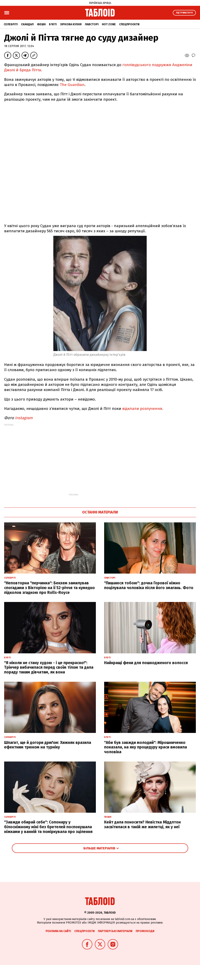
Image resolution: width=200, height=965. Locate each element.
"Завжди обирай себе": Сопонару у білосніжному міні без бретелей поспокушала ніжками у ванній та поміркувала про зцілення (48, 827)
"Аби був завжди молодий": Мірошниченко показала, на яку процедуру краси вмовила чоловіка (145, 747)
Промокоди (145, 931)
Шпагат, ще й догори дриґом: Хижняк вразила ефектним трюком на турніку (47, 745)
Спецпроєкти (129, 24)
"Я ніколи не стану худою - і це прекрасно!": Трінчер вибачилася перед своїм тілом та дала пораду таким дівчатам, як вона (48, 667)
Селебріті (11, 24)
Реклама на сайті (58, 931)
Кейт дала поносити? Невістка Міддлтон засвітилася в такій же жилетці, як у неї (142, 824)
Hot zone (109, 24)
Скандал (27, 24)
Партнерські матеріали (115, 931)
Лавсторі (92, 24)
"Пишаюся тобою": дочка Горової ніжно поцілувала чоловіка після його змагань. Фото (148, 585)
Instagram (24, 417)
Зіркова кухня (71, 24)
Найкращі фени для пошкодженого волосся (146, 662)
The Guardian (72, 84)
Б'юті (53, 24)
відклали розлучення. (142, 408)
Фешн (41, 24)
